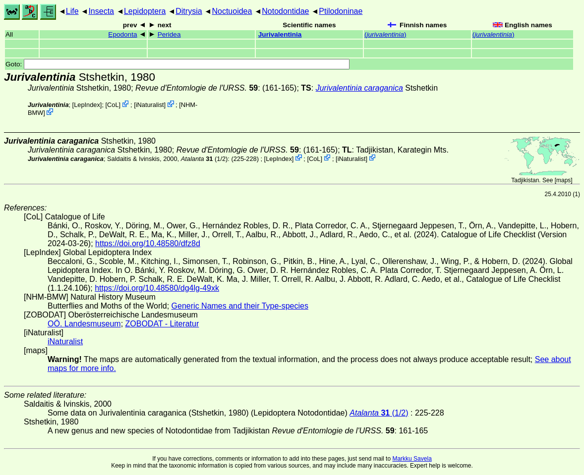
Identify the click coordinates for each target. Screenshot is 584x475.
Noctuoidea (232, 11)
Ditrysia (188, 11)
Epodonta (122, 34)
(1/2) (204, 158)
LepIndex (87, 104)
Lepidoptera (145, 11)
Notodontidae (285, 11)
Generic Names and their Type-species (240, 306)
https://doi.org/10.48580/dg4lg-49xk (157, 288)
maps (563, 180)
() (385, 34)
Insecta (101, 11)
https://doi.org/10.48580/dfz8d (147, 243)
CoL (112, 104)
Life (72, 11)
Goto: (177, 64)
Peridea (169, 34)
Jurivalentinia (280, 34)
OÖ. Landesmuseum (84, 323)
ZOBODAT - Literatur (162, 323)
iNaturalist (150, 104)
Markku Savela (411, 458)
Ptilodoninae (340, 11)
